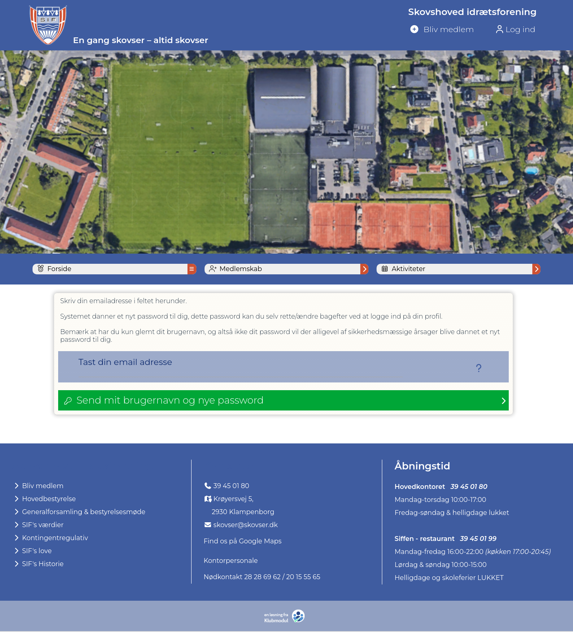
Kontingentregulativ (50, 539)
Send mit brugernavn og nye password (170, 401)
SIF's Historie (37, 565)
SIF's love (32, 552)
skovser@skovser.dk (246, 526)
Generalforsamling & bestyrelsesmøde (79, 513)
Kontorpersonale (231, 561)
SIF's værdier (37, 526)
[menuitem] (470, 30)
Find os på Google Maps (243, 542)
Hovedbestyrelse (44, 500)
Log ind (514, 29)
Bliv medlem (37, 487)
